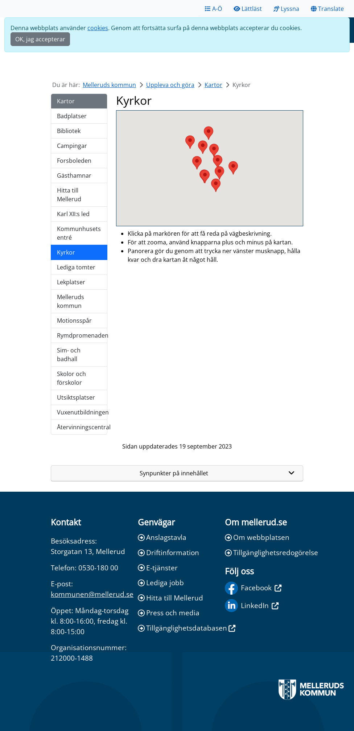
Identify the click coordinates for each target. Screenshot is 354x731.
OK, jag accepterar (40, 39)
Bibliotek (69, 131)
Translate (327, 9)
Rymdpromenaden (82, 335)
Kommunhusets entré (79, 233)
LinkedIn (252, 605)
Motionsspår (74, 321)
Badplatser (72, 116)
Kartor (213, 85)
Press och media (168, 613)
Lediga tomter (76, 267)
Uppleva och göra (170, 85)
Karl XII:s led (73, 214)
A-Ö (213, 9)
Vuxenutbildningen (82, 412)
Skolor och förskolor (71, 378)
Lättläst (248, 9)
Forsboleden (74, 161)
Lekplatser (71, 282)
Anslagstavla (162, 537)
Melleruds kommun (109, 85)
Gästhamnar (74, 175)
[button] (216, 185)
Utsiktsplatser (76, 397)
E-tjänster (158, 568)
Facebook (253, 588)
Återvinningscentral (82, 427)
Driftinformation (168, 552)
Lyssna (286, 9)
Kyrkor (66, 252)
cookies (97, 28)
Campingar (72, 146)
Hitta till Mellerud (69, 194)
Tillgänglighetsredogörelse (264, 552)
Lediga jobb (161, 582)
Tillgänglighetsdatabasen (177, 628)
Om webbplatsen (257, 537)
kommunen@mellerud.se (92, 594)
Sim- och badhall (69, 354)
